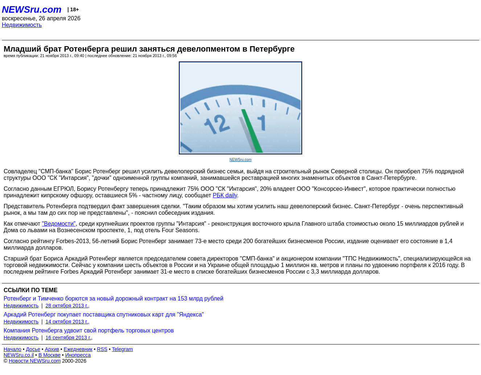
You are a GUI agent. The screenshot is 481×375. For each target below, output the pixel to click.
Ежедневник (78, 349)
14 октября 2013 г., (68, 321)
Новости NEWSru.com (35, 361)
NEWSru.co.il (19, 355)
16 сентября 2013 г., (69, 337)
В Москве (49, 355)
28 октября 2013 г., (68, 306)
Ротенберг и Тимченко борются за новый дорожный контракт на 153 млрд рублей (113, 298)
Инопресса (78, 355)
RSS (102, 349)
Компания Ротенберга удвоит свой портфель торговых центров (89, 330)
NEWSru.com (32, 9)
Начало (12, 349)
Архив (52, 349)
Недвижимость (22, 25)
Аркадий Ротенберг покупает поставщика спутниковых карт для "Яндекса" (104, 314)
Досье (33, 349)
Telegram (122, 349)
